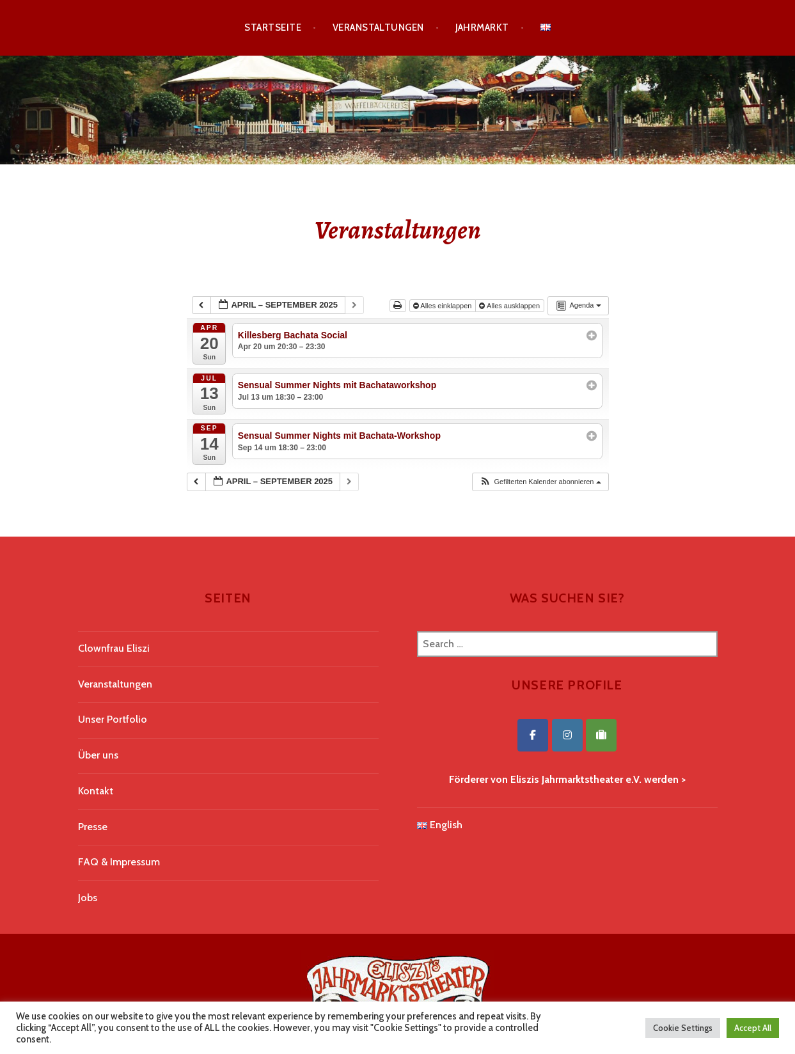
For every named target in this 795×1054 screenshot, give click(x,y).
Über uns (98, 755)
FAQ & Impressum (119, 862)
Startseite (272, 27)
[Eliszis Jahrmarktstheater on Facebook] (532, 735)
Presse (92, 827)
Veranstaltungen (378, 27)
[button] (540, 482)
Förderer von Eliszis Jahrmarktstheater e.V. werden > (567, 779)
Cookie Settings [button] (682, 1028)
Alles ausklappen (510, 306)
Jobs (87, 898)
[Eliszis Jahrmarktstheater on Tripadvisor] (601, 735)
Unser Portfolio (112, 719)
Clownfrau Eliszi (114, 648)
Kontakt (95, 791)
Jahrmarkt (482, 27)
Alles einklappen (443, 306)
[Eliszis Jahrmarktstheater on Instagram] (567, 735)
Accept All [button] (752, 1028)
